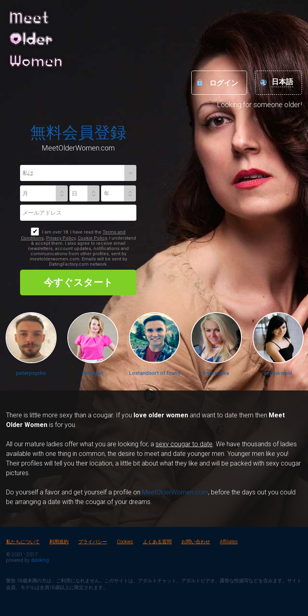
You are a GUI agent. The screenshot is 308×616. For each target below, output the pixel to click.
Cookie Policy (92, 238)
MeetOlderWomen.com (175, 492)
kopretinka (216, 373)
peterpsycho (31, 373)
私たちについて (23, 542)
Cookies (125, 542)
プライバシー (92, 542)
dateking (40, 560)
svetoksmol (278, 373)
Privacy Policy (60, 238)
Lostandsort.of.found (154, 373)
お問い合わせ (195, 542)
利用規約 (59, 542)
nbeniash (92, 373)
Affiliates (229, 542)
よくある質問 (157, 542)
